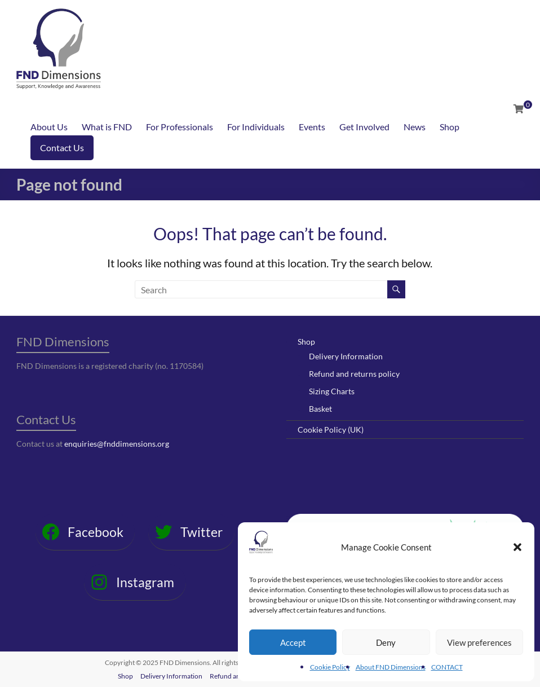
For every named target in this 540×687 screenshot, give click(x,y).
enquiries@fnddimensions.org (116, 443)
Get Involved (364, 126)
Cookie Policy (330, 667)
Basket (320, 408)
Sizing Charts (332, 391)
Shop (449, 126)
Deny (386, 642)
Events (312, 126)
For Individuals (256, 126)
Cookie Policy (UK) (331, 429)
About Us (49, 126)
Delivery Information (346, 356)
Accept (293, 642)
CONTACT (447, 667)
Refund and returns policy (354, 373)
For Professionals (179, 126)
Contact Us (62, 147)
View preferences (479, 642)
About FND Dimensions (391, 667)
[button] (517, 547)
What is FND (107, 126)
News (415, 126)
